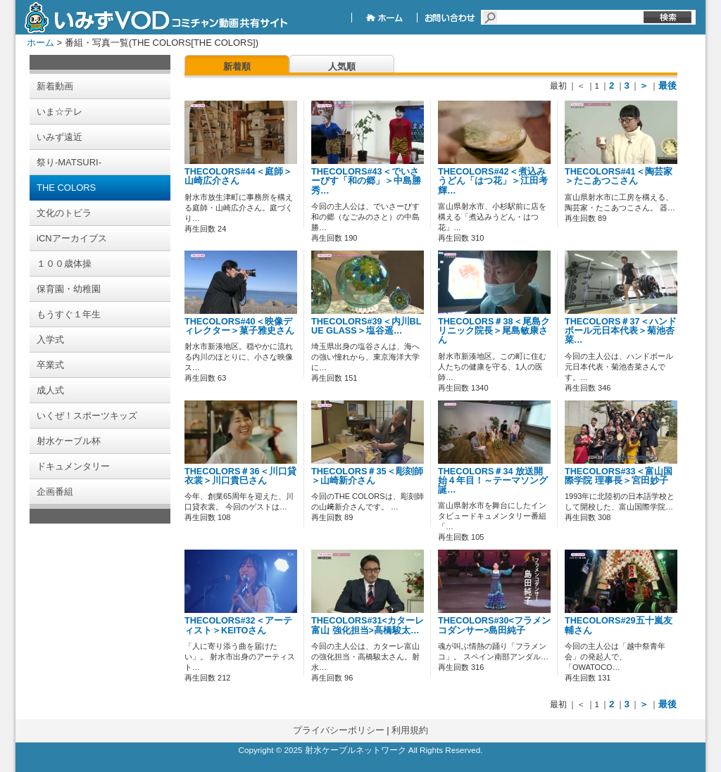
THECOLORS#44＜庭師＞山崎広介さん (238, 176)
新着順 (237, 66)
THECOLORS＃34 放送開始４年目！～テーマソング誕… (493, 481)
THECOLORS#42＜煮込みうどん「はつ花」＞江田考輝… (493, 181)
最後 (667, 85)
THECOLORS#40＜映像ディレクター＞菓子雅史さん (239, 326)
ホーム (40, 42)
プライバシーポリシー (338, 730)
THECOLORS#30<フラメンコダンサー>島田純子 (494, 625)
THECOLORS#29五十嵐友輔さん (618, 625)
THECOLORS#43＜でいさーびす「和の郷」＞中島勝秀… (366, 181)
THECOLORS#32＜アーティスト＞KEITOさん (238, 625)
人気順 (342, 66)
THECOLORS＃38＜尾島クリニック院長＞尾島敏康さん (494, 331)
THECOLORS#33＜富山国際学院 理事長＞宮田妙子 (618, 476)
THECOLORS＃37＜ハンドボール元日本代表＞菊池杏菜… (621, 331)
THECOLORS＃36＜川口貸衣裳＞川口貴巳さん (240, 476)
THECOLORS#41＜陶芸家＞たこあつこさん (618, 176)
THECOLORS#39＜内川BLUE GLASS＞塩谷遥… (366, 326)
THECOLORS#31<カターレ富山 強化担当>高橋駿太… (367, 625)
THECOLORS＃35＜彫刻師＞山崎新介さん (367, 476)
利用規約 (409, 730)
